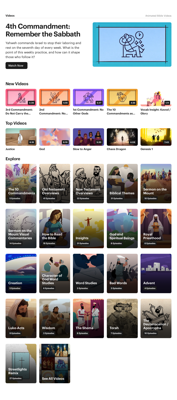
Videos (10, 15)
